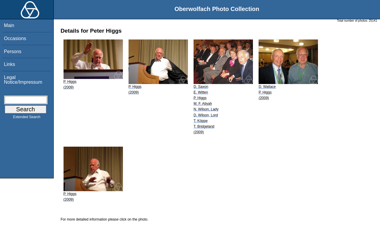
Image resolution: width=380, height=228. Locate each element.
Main (9, 25)
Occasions (15, 38)
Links (9, 64)
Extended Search (26, 118)
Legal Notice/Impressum (23, 80)
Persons (12, 51)
